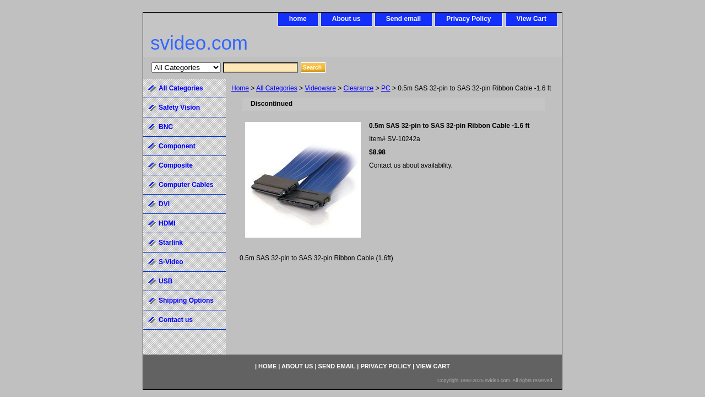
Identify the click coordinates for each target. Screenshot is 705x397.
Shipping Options (186, 300)
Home (240, 88)
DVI (164, 204)
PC (386, 88)
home (298, 19)
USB (165, 281)
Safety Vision (179, 107)
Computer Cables (186, 185)
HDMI (167, 223)
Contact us (176, 320)
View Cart (531, 19)
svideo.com (199, 42)
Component (177, 146)
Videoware (320, 88)
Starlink (171, 242)
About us (346, 19)
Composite (176, 165)
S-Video (171, 262)
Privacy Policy (468, 19)
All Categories (276, 88)
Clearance (359, 88)
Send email (403, 19)
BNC (166, 127)
